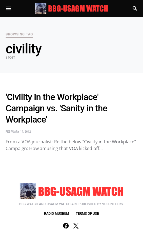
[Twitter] (76, 226)
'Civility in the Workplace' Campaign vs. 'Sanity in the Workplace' (56, 108)
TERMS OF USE (87, 214)
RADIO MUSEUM (56, 214)
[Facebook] (66, 226)
